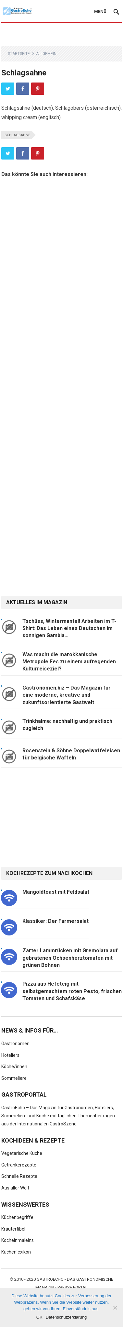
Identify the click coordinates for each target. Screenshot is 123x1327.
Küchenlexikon (16, 1252)
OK (39, 1317)
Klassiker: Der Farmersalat (55, 921)
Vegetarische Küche (21, 1153)
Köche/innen (14, 1066)
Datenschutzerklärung (66, 1317)
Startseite (19, 53)
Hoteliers (10, 1055)
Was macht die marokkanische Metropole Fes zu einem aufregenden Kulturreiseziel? (69, 661)
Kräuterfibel (13, 1229)
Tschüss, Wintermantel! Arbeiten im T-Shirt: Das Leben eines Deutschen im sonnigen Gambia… (69, 628)
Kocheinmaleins (17, 1240)
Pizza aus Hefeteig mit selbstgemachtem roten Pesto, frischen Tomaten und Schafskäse (72, 991)
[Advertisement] (61, 35)
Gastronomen (15, 1043)
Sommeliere (14, 1078)
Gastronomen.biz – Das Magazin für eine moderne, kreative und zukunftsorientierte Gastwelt (66, 695)
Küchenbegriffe (17, 1217)
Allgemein (46, 53)
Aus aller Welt (15, 1187)
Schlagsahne (17, 135)
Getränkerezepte (18, 1164)
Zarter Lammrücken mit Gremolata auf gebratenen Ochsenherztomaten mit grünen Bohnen (70, 957)
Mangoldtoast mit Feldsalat (55, 892)
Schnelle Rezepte (19, 1176)
